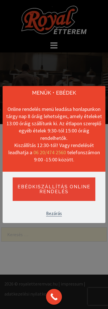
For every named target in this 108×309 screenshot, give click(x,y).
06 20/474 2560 (49, 152)
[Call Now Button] (54, 297)
